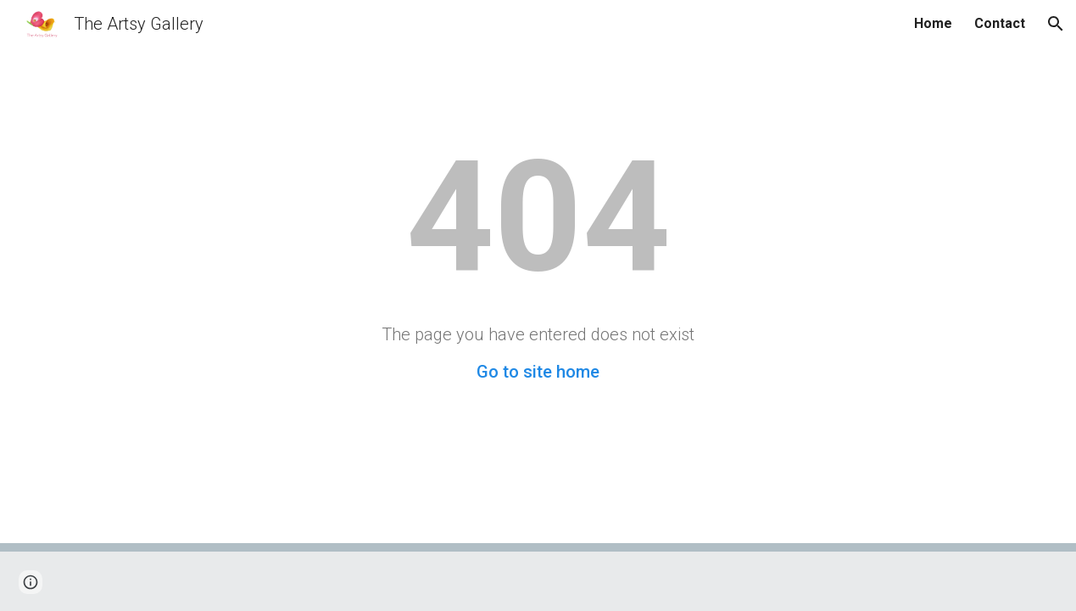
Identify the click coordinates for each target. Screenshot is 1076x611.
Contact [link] (999, 23)
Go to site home (538, 372)
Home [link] (933, 23)
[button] (1055, 23)
